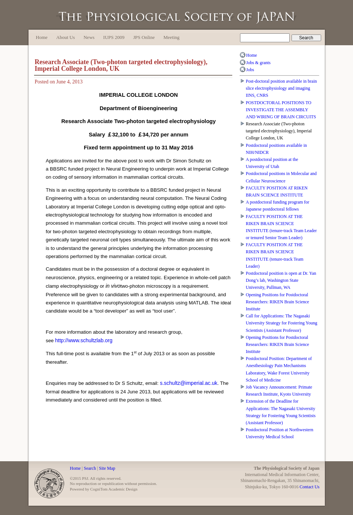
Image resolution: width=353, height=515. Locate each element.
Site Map (107, 468)
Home (42, 37)
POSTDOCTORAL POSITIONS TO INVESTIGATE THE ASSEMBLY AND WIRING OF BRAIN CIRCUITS (281, 109)
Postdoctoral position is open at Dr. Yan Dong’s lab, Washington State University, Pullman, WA (281, 280)
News (88, 37)
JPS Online (144, 37)
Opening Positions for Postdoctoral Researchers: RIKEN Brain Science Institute (277, 301)
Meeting (171, 37)
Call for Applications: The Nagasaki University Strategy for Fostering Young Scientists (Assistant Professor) (281, 323)
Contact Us (310, 486)
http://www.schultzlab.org (84, 340)
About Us (65, 37)
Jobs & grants (258, 62)
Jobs (250, 69)
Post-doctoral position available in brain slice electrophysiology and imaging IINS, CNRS (281, 88)
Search (90, 468)
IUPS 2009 (113, 37)
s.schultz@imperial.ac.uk (188, 383)
